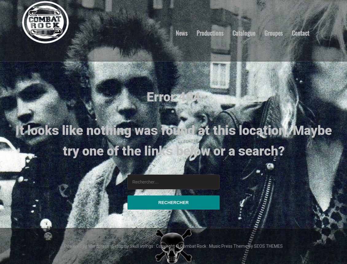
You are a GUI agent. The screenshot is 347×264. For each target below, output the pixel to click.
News (181, 32)
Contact (300, 32)
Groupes (273, 32)
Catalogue (243, 32)
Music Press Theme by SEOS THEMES (246, 246)
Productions (210, 32)
